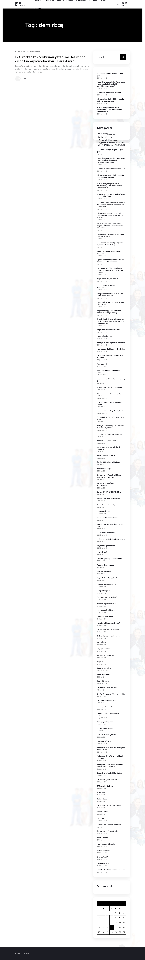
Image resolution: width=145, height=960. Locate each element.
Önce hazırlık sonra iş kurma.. (108, 518)
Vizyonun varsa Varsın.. (106, 655)
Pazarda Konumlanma (105, 565)
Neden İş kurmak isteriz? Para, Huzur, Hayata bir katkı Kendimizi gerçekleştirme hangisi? (111, 84)
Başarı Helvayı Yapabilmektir (108, 578)
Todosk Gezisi (102, 799)
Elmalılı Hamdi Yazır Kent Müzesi (109, 825)
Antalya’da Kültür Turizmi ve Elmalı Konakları (110, 757)
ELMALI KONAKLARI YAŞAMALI (109, 492)
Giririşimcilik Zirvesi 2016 (106, 700)
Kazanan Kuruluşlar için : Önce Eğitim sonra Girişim (111, 749)
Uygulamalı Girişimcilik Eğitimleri (112, 142)
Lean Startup (102, 818)
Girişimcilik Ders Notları (108, 140)
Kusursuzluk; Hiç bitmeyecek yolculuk (111, 349)
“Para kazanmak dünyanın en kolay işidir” (110, 395)
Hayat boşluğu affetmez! (106, 546)
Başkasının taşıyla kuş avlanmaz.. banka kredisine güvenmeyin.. (109, 312)
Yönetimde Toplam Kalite (106, 441)
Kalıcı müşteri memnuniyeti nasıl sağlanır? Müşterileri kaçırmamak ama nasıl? (110, 226)
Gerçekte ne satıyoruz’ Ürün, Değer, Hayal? (110, 525)
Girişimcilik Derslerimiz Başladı (109, 805)
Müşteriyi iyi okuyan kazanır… (108, 279)
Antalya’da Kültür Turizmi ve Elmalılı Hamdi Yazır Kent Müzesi (110, 766)
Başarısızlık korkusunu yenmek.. (109, 330)
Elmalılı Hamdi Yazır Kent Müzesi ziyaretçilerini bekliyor (109, 476)
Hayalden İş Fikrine (104, 741)
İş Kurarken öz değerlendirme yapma (111, 539)
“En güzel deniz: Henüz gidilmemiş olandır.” (109, 403)
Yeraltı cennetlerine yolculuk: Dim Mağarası (109, 448)
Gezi (113, 135)
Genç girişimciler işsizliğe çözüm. (109, 773)
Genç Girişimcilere (104, 668)
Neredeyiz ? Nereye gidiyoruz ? (108, 623)
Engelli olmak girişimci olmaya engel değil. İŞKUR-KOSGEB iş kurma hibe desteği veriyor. (110, 321)
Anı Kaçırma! (102, 364)
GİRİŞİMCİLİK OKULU (105, 137)
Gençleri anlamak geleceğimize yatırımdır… (109, 252)
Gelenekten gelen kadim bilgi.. (108, 636)
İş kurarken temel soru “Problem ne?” (111, 93)
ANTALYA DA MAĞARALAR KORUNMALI (107, 484)
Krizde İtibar (101, 642)
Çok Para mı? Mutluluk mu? (107, 584)
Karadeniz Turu (102, 812)
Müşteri (100, 662)
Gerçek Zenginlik (103, 591)
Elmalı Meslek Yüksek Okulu (107, 831)
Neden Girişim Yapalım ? (106, 604)
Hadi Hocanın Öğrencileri (106, 844)
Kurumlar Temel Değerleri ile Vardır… (111, 411)
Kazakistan (101, 792)
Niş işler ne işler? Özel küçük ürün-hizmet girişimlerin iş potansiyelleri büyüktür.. (110, 270)
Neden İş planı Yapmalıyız (106, 505)
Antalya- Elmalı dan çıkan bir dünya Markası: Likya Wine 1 (110, 427)
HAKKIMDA (101, 145)
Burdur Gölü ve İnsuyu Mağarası (108, 462)
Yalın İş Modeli (102, 838)
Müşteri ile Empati (104, 571)
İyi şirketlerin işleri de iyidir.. (107, 687)
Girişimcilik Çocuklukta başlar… (108, 780)
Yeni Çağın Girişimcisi (105, 722)
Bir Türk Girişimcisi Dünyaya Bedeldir (111, 694)
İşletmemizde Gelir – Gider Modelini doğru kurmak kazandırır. (110, 100)
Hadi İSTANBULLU (22, 4)
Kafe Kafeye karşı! (104, 469)
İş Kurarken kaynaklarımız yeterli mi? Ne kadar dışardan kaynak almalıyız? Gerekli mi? (50, 59)
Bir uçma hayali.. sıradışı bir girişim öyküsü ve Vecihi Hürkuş (110, 244)
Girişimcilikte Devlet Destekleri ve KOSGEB (110, 356)
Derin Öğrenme (103, 681)
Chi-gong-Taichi (103, 863)
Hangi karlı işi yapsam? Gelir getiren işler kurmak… (110, 303)
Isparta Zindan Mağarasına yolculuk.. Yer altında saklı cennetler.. (111, 261)
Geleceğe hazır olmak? (105, 617)
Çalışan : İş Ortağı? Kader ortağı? (109, 559)
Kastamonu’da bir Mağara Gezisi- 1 (110, 387)
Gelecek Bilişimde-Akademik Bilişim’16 (108, 714)
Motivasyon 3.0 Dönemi (106, 610)
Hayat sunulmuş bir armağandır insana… (109, 371)
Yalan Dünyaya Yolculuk (106, 456)
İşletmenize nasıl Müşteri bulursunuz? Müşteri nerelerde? (111, 235)
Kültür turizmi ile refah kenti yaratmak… (107, 286)
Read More (22, 79)
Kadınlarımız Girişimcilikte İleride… (110, 434)
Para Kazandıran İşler (105, 728)
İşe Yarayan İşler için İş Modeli (108, 629)
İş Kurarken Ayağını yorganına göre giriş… (110, 75)
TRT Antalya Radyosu (105, 786)
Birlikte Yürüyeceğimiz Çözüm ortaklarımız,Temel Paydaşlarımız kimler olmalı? (109, 110)
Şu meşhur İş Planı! (104, 511)
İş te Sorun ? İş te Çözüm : (106, 735)
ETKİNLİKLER (102, 133)
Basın (109, 134)
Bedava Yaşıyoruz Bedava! (107, 597)
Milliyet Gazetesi (103, 850)
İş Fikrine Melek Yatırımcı (106, 533)
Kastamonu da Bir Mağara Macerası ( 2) (111, 380)
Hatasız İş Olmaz (103, 675)
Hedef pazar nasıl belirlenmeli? (108, 498)
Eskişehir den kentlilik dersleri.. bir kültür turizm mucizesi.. (110, 295)
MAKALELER (20, 52)
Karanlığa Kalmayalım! (105, 707)
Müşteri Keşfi (102, 552)
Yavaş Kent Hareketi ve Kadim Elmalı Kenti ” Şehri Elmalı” (111, 195)
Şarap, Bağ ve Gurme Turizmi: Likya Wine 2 (110, 418)
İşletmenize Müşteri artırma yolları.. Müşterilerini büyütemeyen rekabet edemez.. (110, 215)
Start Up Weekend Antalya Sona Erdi (111, 870)
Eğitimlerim (110, 145)
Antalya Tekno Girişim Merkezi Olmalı (111, 343)
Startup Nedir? (102, 857)
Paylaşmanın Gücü (104, 649)
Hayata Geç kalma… (104, 336)
